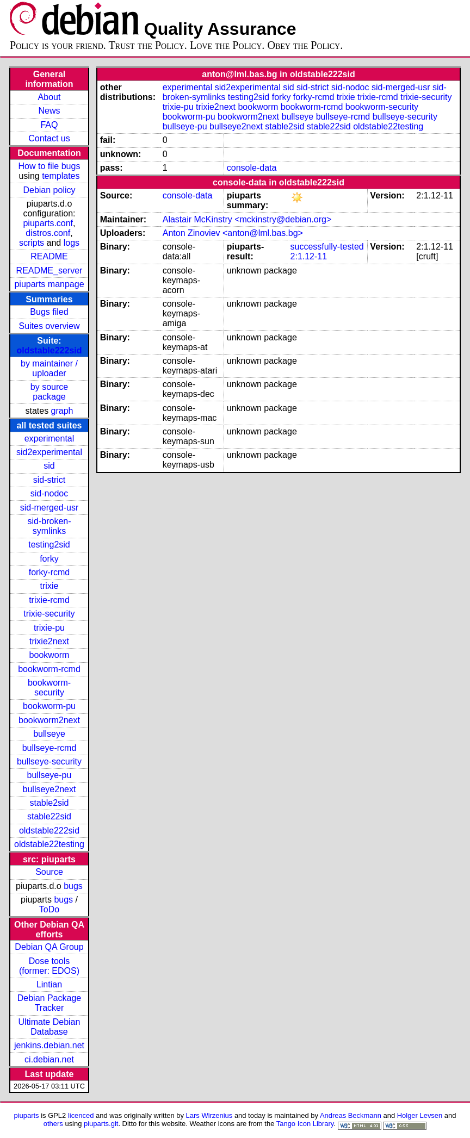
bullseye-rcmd (49, 748)
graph (62, 410)
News (49, 110)
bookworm (49, 655)
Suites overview (48, 326)
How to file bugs (49, 166)
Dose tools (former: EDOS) (49, 965)
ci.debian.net (49, 1059)
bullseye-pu (49, 775)
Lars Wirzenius (209, 1115)
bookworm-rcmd (49, 669)
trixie (49, 585)
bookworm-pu (49, 706)
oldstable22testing (49, 844)
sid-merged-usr (49, 507)
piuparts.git (101, 1124)
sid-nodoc (49, 493)
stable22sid (49, 816)
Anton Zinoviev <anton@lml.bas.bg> (233, 233)
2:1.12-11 (308, 256)
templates (60, 176)
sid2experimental (49, 452)
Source (49, 871)
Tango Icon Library (305, 1124)
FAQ (49, 124)
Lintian (49, 984)
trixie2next (49, 641)
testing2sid (49, 544)
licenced (81, 1115)
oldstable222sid (49, 350)
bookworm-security (49, 687)
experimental (49, 438)
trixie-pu (49, 627)
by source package (49, 391)
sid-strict (49, 479)
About (49, 97)
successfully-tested (327, 246)
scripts (31, 242)
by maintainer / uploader (49, 368)
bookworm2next (49, 720)
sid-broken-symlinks (49, 526)
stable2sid (49, 802)
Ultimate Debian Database (49, 1026)
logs (71, 242)
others (53, 1124)
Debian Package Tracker (49, 1002)
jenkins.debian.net (49, 1045)
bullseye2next (49, 789)
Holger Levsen (420, 1115)
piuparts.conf (48, 223)
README (48, 256)
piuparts (26, 1115)
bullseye (49, 733)
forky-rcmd (49, 572)
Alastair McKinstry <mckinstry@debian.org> (247, 219)
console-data (252, 167)
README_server (49, 270)
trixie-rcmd (49, 600)
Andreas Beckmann (350, 1115)
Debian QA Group (49, 947)
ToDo (49, 909)
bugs (73, 886)
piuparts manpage (49, 284)
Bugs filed (49, 311)
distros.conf (48, 233)
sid (49, 465)
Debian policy (49, 190)
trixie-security (49, 613)
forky (49, 558)
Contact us (49, 138)
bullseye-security (49, 761)
